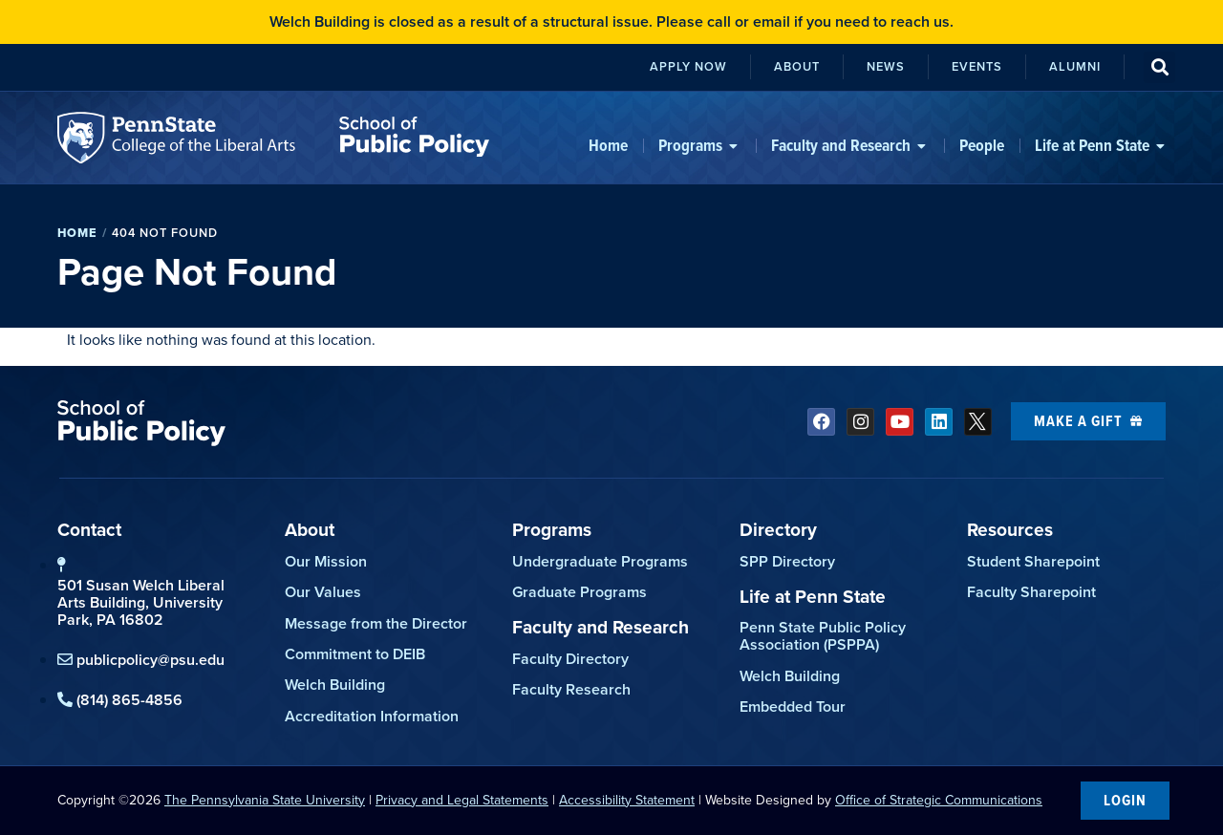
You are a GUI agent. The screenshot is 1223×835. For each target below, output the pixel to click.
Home (77, 233)
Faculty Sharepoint (1031, 592)
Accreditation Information (372, 716)
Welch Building (335, 685)
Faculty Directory (570, 659)
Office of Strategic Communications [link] (938, 800)
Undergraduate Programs (600, 561)
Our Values (323, 592)
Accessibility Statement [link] (627, 800)
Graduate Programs (579, 592)
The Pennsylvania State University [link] (264, 800)
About (309, 530)
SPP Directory (787, 561)
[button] (1159, 67)
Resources (1010, 530)
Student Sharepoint (1033, 561)
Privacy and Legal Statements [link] (461, 800)
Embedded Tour (793, 706)
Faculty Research (571, 689)
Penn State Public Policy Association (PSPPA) (823, 635)
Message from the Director (376, 623)
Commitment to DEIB (355, 654)
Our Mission (326, 561)
